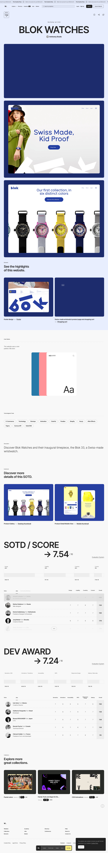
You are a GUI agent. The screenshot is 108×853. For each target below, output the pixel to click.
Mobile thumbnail (83, 524)
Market (37, 6)
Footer (19, 319)
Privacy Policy (23, 843)
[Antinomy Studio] (54, 36)
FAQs (66, 828)
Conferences (48, 831)
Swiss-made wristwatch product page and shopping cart (74, 319)
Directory (20, 6)
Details (57, 848)
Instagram (69, 843)
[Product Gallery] (28, 502)
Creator (44, 848)
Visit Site (68, 848)
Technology (22, 421)
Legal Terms (15, 843)
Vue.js (81, 421)
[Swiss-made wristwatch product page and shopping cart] (79, 297)
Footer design (8, 319)
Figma (8, 426)
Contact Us (67, 833)
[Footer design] (28, 297)
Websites (6, 828)
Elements (6, 833)
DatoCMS (29, 426)
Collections (6, 831)
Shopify (72, 421)
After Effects (91, 421)
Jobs (33, 6)
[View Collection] (20, 782)
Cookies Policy (7, 843)
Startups (33, 421)
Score (62, 848)
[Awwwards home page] (38, 848)
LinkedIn (75, 843)
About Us (67, 831)
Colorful (53, 421)
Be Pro (89, 6)
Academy (27, 6)
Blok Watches (54, 29)
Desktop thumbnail (24, 524)
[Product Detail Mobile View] (79, 502)
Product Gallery (9, 524)
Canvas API (17, 426)
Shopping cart (62, 322)
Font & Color (50, 848)
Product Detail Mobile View (64, 524)
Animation (43, 421)
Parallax (63, 421)
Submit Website (98, 6)
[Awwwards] (6, 6)
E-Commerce (10, 421)
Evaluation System (98, 557)
